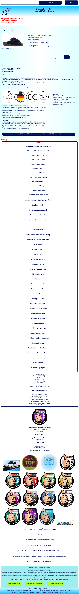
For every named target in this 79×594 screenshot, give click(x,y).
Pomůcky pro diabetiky (38, 328)
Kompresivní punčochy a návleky (38, 235)
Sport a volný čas (38, 363)
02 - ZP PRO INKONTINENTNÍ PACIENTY (39, 540)
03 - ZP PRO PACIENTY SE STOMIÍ (39, 545)
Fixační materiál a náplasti (38, 225)
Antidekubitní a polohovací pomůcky (38, 200)
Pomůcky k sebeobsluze (38, 308)
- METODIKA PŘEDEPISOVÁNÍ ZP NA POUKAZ (39, 529)
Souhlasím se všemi (14, 583)
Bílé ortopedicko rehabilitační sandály (38, 151)
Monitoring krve (38, 274)
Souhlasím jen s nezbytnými (34, 583)
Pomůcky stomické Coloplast (38, 338)
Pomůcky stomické (38, 333)
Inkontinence (38, 230)
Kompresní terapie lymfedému (38, 239)
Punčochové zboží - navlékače (38, 353)
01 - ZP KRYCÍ (39, 534)
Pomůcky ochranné (38, 318)
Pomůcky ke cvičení (38, 313)
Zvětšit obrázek (8, 31)
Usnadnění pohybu (38, 368)
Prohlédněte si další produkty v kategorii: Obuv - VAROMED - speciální (39, 134)
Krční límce (38, 254)
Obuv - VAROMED (38, 173)
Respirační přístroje (38, 358)
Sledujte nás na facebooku (40, 390)
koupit (66, 57)
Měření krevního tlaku (38, 269)
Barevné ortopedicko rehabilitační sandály (38, 146)
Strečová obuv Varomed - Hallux (38, 194)
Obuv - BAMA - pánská (38, 164)
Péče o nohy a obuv (38, 289)
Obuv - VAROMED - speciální (38, 177)
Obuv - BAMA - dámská (38, 159)
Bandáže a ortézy (38, 205)
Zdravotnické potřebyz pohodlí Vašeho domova (44, 10)
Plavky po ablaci (38, 299)
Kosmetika (38, 244)
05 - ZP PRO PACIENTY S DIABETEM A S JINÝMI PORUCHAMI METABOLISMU (39, 556)
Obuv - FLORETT (38, 168)
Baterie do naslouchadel (38, 210)
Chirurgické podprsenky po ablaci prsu (38, 220)
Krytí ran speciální (38, 259)
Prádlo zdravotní (38, 343)
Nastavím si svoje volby (56, 583)
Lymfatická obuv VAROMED (38, 155)
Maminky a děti (38, 264)
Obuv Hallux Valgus (38, 181)
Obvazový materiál (38, 284)
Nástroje (38, 279)
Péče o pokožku (38, 294)
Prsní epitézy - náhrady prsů (38, 348)
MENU (71, 3)
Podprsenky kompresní (38, 303)
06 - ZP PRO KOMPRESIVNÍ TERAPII (39, 561)
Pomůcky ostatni (38, 323)
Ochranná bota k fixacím (38, 190)
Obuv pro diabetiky (38, 186)
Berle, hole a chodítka (38, 215)
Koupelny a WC (38, 249)
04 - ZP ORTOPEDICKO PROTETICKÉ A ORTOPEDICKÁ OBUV (39, 550)
